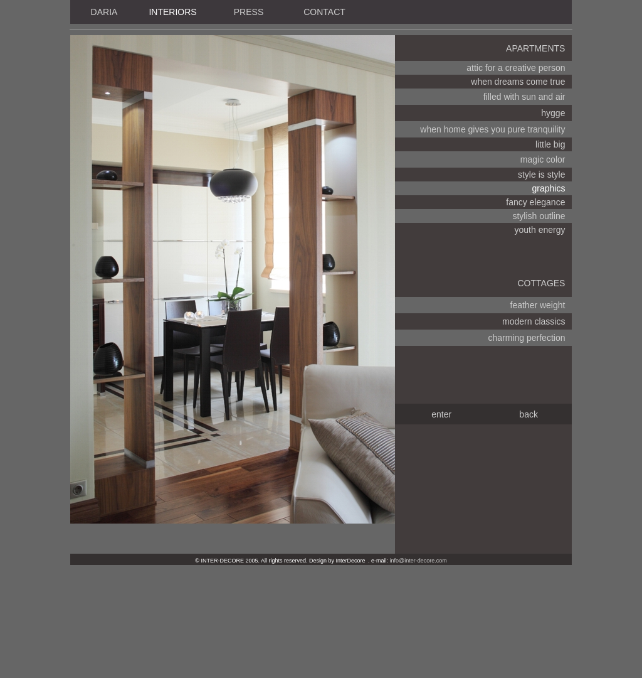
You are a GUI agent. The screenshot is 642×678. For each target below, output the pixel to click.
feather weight (538, 305)
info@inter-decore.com (418, 560)
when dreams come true (518, 82)
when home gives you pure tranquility (492, 129)
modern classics (533, 321)
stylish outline (538, 216)
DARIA (104, 12)
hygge (553, 113)
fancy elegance (535, 202)
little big (550, 144)
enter (441, 414)
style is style (541, 175)
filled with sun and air (524, 97)
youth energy (540, 230)
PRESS (248, 12)
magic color (543, 159)
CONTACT (324, 12)
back (528, 414)
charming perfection (527, 338)
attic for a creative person (515, 68)
